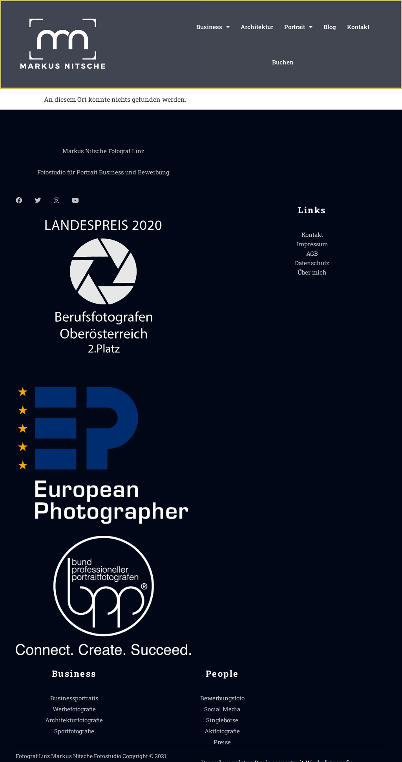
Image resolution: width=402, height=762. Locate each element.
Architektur (257, 27)
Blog (329, 27)
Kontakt (358, 27)
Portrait (298, 27)
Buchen (283, 62)
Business (213, 27)
